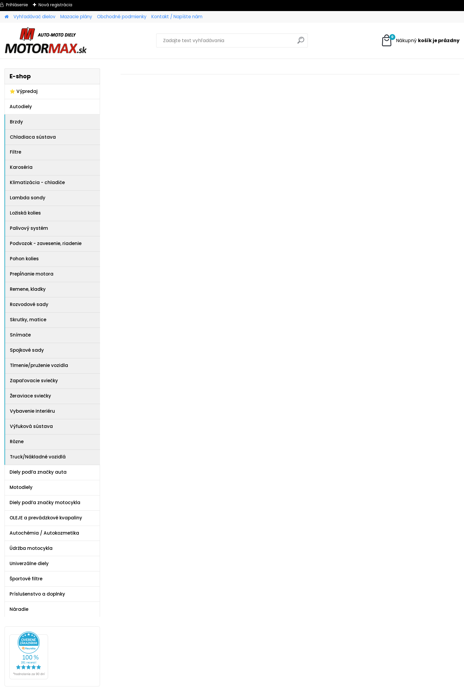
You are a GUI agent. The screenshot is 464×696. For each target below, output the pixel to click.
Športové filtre (26, 579)
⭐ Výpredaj (24, 91)
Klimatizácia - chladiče (37, 182)
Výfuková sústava (31, 426)
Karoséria (21, 167)
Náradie (19, 609)
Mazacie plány (76, 16)
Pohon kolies (24, 259)
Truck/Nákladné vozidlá (38, 457)
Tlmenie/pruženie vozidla (39, 365)
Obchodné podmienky (122, 16)
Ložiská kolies (25, 213)
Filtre (15, 152)
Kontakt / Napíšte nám (176, 16)
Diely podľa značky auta (38, 472)
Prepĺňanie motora (31, 274)
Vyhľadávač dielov (34, 16)
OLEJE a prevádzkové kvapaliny (46, 518)
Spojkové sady (27, 350)
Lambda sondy (27, 198)
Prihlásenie (17, 5)
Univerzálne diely (29, 563)
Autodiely (21, 106)
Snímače (20, 335)
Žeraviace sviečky (30, 396)
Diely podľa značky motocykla (45, 502)
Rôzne (17, 441)
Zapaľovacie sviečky (34, 380)
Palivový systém (29, 228)
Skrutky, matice (28, 319)
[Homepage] (6, 17)
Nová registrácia (55, 5)
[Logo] (45, 41)
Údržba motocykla (31, 548)
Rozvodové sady (29, 304)
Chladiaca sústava (33, 137)
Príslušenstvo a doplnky (37, 594)
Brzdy (16, 122)
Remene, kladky (28, 289)
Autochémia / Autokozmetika (44, 533)
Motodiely (21, 487)
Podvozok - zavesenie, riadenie (46, 243)
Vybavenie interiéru (32, 411)
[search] (300, 42)
